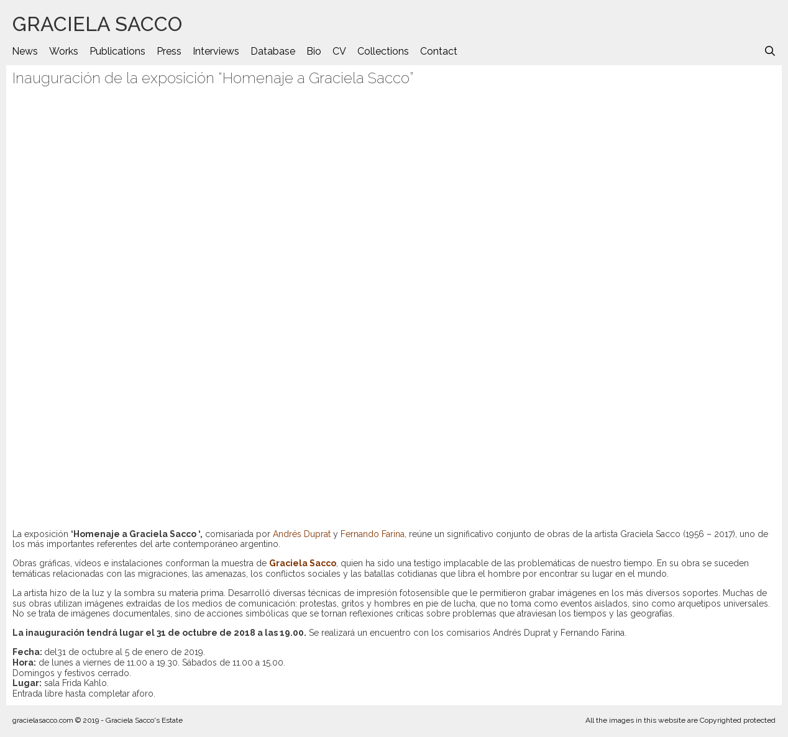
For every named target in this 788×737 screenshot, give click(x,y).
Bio (313, 51)
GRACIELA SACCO (97, 23)
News (25, 51)
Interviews (216, 51)
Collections (383, 51)
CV (339, 51)
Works (63, 51)
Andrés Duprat (302, 534)
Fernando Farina (373, 534)
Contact (438, 51)
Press (169, 51)
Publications (117, 51)
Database (272, 51)
